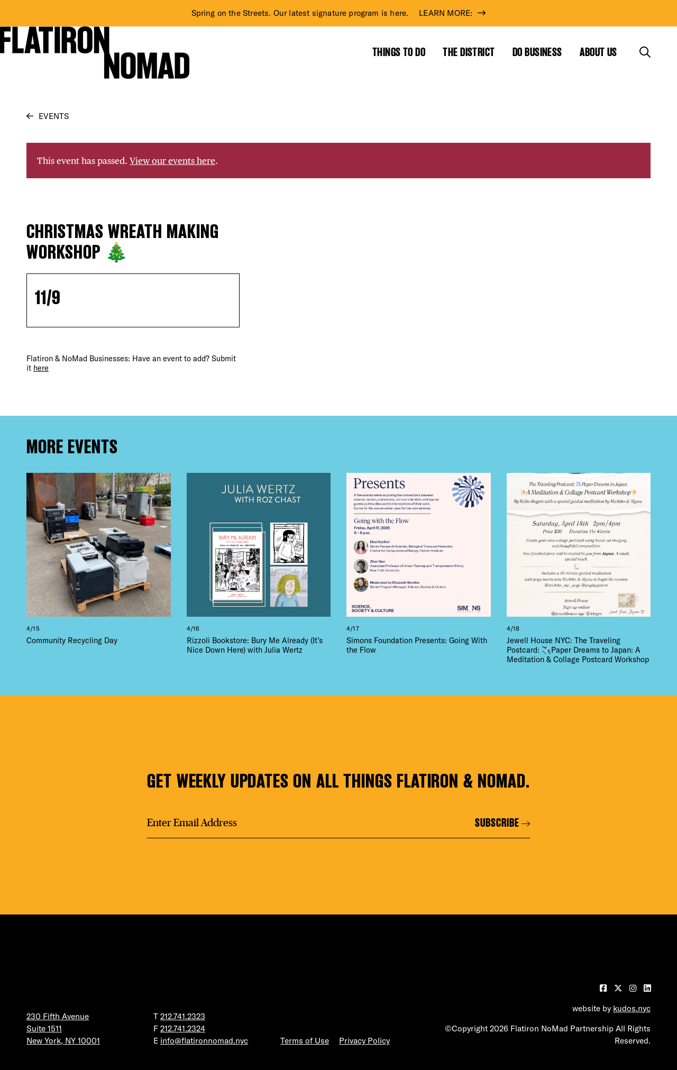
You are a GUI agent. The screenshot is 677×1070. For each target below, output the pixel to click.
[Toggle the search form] (645, 52)
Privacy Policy (364, 1041)
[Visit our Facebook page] (604, 988)
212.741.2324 (182, 1028)
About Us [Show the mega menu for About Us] (598, 52)
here (41, 368)
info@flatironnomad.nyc (204, 1041)
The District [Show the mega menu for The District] (469, 52)
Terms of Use (304, 1041)
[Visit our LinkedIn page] (647, 988)
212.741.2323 (182, 1016)
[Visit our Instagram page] (633, 988)
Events (54, 116)
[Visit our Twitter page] (619, 988)
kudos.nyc (632, 1008)
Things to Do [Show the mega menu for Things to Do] (398, 52)
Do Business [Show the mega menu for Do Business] (537, 52)
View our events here (172, 160)
